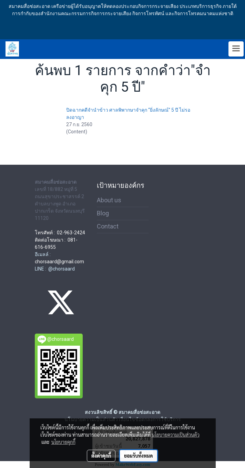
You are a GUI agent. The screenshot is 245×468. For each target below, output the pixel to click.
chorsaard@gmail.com (59, 261)
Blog (103, 213)
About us (109, 200)
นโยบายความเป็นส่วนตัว (176, 434)
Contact (108, 226)
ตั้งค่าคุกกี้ (101, 455)
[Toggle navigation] (236, 49)
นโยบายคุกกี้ (63, 442)
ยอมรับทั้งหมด (138, 455)
